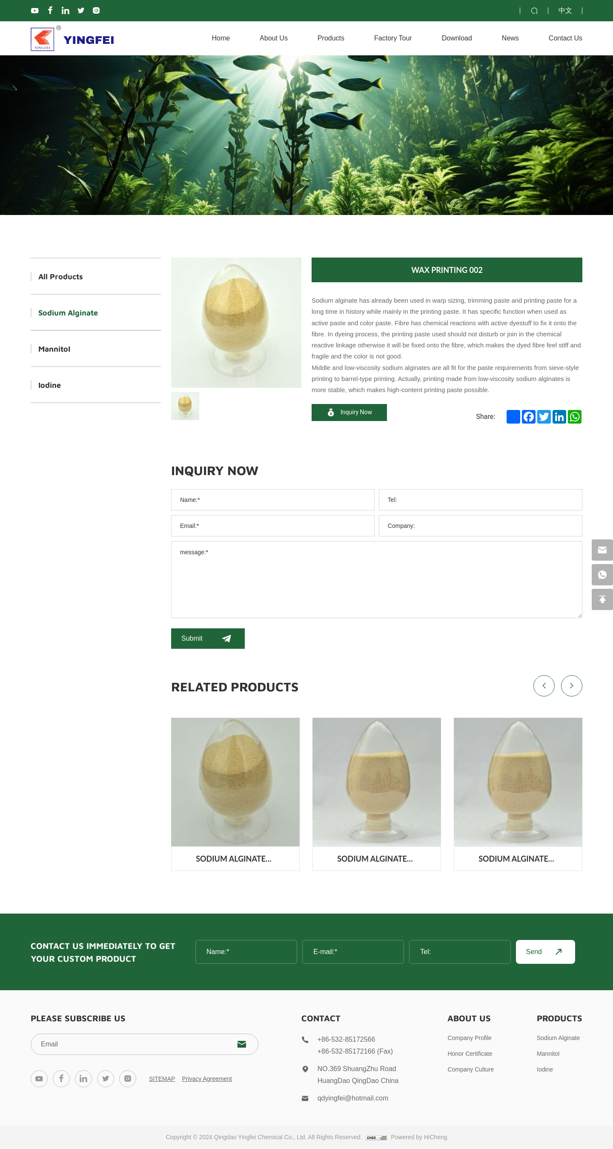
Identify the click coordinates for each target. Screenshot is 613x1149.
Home (221, 38)
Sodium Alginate (68, 312)
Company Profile (469, 1037)
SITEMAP (162, 1078)
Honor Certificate (469, 1053)
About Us (274, 38)
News (510, 38)
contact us (565, 38)
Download (457, 38)
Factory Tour (393, 38)
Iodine (49, 385)
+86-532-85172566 (346, 1039)
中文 (565, 10)
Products (331, 38)
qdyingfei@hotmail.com (353, 1098)
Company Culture (470, 1069)
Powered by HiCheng (419, 1137)
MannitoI (54, 348)
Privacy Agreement (207, 1078)
